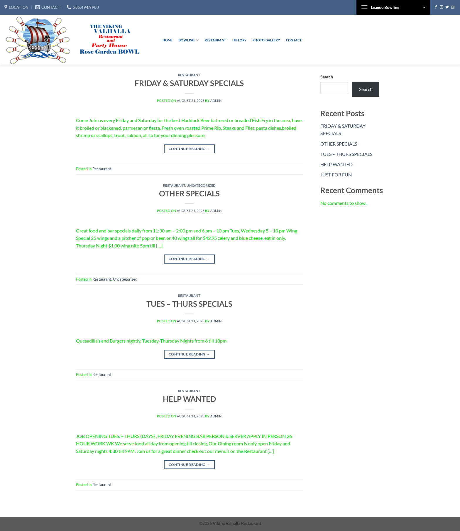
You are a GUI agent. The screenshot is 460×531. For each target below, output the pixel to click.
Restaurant (215, 40)
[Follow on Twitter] (447, 7)
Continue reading (189, 148)
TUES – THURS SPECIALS (189, 303)
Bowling (189, 40)
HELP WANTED (189, 399)
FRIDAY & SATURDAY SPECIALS (189, 83)
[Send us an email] (452, 7)
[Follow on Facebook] (436, 7)
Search (326, 76)
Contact (294, 40)
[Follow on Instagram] (441, 7)
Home (167, 40)
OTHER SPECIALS (189, 193)
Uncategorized (201, 185)
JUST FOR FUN (336, 174)
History (239, 40)
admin (216, 100)
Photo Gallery (266, 40)
